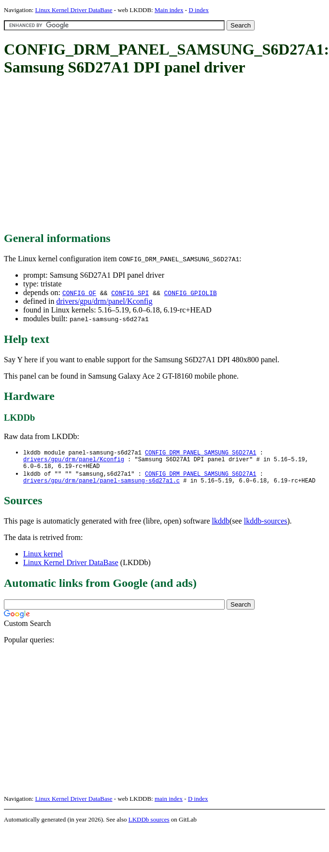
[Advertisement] (144, 154)
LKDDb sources (149, 824)
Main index (169, 10)
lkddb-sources (265, 526)
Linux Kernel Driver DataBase (74, 10)
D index (198, 10)
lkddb (220, 526)
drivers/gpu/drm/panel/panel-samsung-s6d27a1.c (101, 486)
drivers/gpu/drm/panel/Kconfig (104, 301)
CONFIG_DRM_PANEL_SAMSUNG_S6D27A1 (200, 453)
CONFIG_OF (79, 292)
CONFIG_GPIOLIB (190, 292)
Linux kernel (43, 559)
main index (169, 804)
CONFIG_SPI (130, 292)
